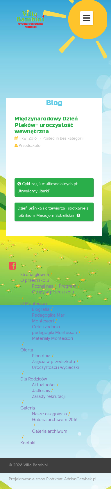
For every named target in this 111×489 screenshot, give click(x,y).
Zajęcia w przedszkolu (53, 361)
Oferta (26, 350)
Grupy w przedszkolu (53, 292)
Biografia (40, 309)
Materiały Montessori (52, 338)
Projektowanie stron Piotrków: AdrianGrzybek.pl (52, 479)
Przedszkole (29, 145)
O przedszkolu (34, 280)
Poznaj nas (42, 286)
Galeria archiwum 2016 (55, 419)
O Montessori (33, 303)
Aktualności (43, 384)
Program (67, 286)
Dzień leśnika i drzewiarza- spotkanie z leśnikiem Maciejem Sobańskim (52, 212)
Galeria (27, 408)
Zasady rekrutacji (48, 396)
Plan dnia (41, 355)
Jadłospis (41, 390)
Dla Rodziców (33, 379)
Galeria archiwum (49, 431)
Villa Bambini (36, 465)
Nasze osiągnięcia (49, 414)
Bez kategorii (71, 138)
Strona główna (34, 274)
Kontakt (28, 443)
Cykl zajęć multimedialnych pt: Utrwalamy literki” (47, 187)
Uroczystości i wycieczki (55, 367)
